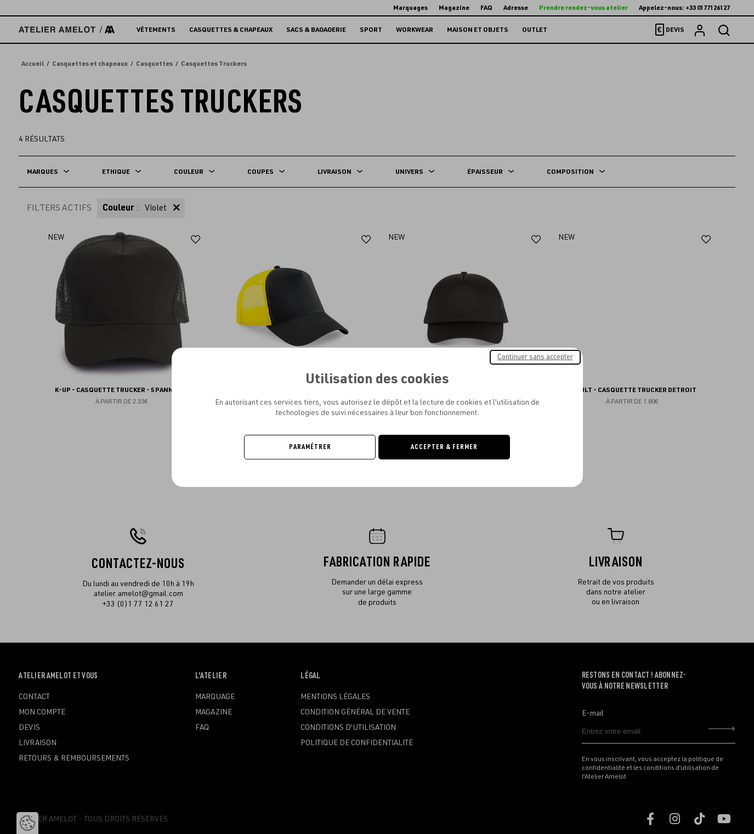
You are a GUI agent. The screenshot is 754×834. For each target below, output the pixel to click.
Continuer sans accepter (535, 356)
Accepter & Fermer (444, 446)
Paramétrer (310, 446)
